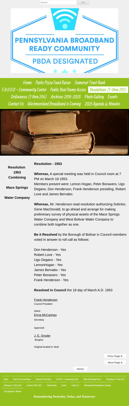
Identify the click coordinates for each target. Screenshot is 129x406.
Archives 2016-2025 (66, 96)
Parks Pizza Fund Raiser (53, 82)
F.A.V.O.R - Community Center (24, 89)
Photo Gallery (94, 96)
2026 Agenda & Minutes (102, 103)
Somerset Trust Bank (90, 82)
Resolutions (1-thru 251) (108, 89)
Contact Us (16, 103)
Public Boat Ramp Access (68, 89)
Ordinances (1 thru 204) (29, 96)
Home (27, 82)
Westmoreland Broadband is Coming (54, 103)
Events (112, 96)
